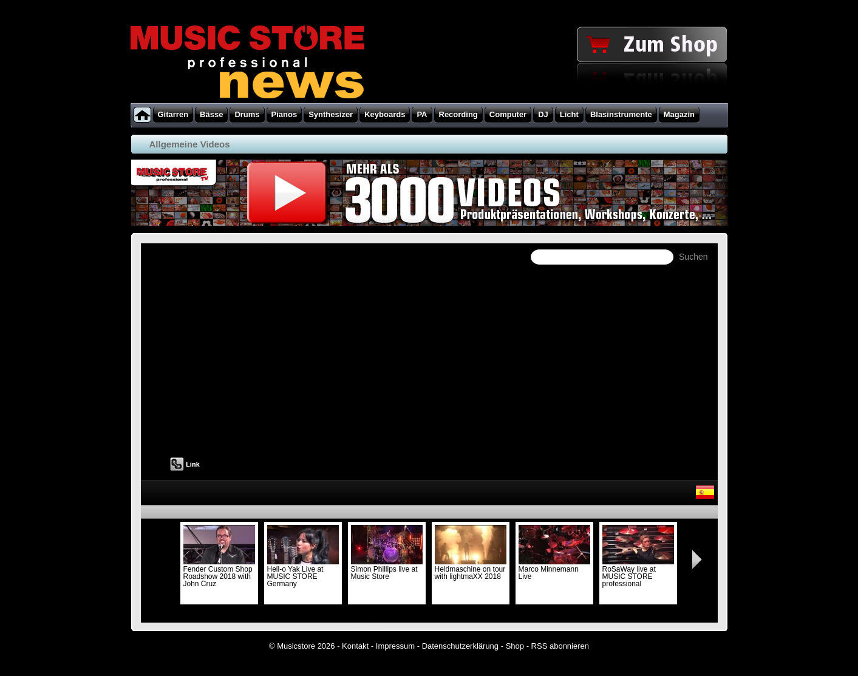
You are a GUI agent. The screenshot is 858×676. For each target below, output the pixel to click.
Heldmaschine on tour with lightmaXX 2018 (470, 569)
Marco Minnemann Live (554, 569)
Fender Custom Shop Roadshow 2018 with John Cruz (219, 573)
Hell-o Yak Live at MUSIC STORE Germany (303, 573)
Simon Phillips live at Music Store (387, 569)
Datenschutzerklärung (460, 646)
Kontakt (355, 646)
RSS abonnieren (560, 646)
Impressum (395, 646)
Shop (515, 646)
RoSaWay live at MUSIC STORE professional (638, 573)
